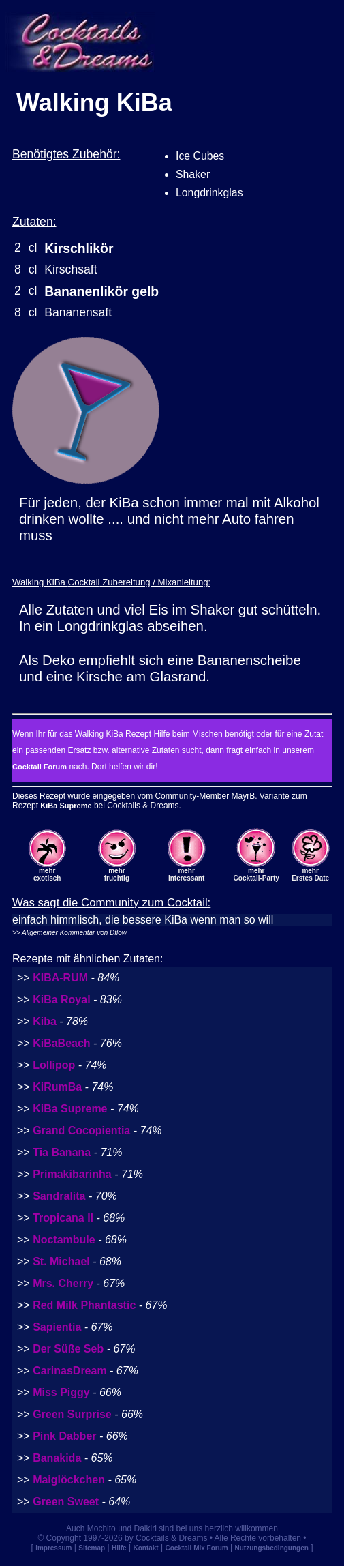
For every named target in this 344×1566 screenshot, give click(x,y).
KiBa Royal (61, 999)
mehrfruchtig (116, 874)
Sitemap (91, 1548)
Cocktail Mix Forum (196, 1548)
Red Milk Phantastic (84, 1305)
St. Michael (61, 1261)
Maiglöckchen (69, 1480)
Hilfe (119, 1548)
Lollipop (54, 1065)
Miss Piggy (61, 1392)
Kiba (45, 1021)
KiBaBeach (61, 1043)
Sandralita (59, 1196)
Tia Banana (62, 1152)
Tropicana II (63, 1218)
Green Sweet (66, 1501)
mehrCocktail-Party (256, 874)
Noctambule (64, 1239)
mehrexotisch (47, 874)
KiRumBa (57, 1087)
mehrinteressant (186, 874)
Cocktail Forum (39, 767)
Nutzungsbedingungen (272, 1548)
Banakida (57, 1458)
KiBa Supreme (65, 805)
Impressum (53, 1548)
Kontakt (145, 1548)
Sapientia (57, 1327)
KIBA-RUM (60, 978)
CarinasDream (70, 1370)
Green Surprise (72, 1414)
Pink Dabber (64, 1436)
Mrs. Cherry (63, 1283)
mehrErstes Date (310, 874)
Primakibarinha (72, 1174)
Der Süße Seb (68, 1349)
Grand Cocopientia (81, 1130)
